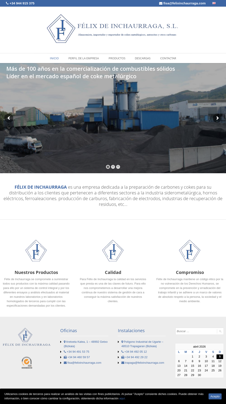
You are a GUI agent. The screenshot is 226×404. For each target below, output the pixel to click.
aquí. (122, 398)
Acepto (215, 396)
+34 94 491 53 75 (76, 351)
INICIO (54, 58)
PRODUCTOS (117, 58)
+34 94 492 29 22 (134, 357)
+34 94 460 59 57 (77, 357)
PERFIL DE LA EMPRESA (83, 58)
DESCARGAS (143, 58)
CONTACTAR (168, 58)
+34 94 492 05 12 (134, 351)
